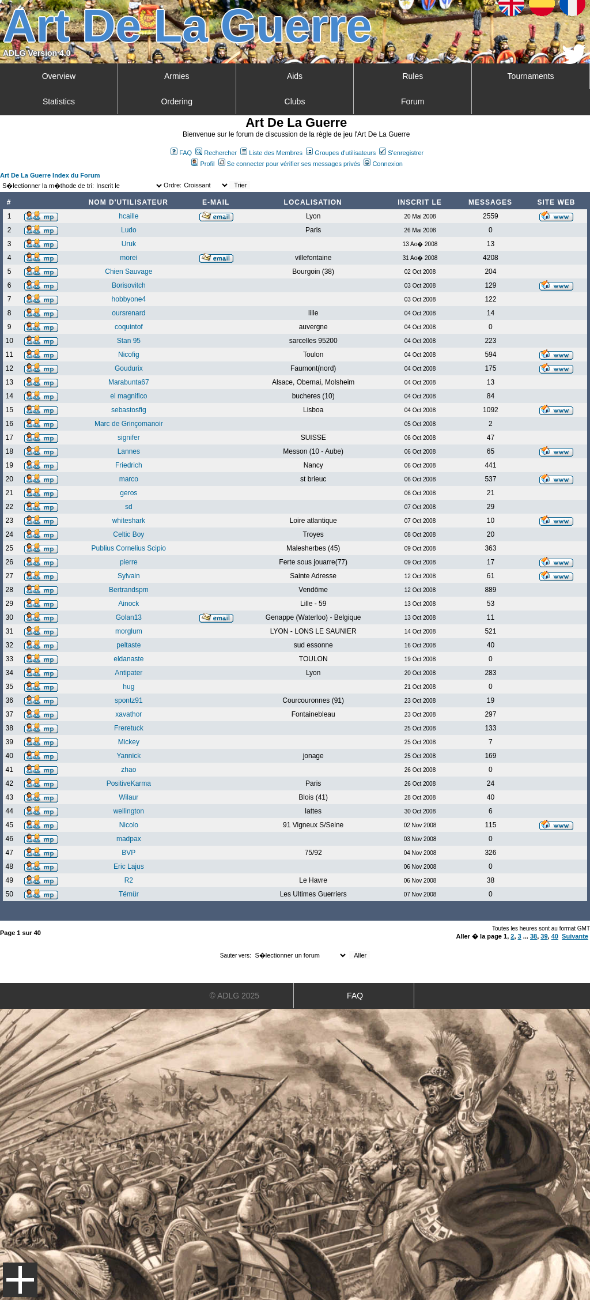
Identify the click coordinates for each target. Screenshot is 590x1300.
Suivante (575, 936)
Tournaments (531, 76)
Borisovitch (129, 285)
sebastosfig (128, 410)
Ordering (176, 101)
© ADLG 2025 (235, 995)
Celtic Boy (128, 534)
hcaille (128, 216)
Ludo (129, 230)
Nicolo (128, 825)
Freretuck (128, 728)
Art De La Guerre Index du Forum (50, 175)
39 (543, 936)
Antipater (128, 673)
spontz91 (129, 700)
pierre (129, 562)
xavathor (128, 714)
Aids (294, 76)
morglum (128, 631)
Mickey (128, 742)
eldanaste (128, 659)
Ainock (128, 604)
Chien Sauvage (128, 271)
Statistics (59, 101)
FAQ (181, 152)
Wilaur (128, 797)
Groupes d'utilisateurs (341, 152)
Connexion (383, 163)
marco (128, 479)
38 (533, 936)
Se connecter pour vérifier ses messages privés (289, 163)
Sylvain (129, 576)
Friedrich (128, 465)
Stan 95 (129, 341)
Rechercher (216, 152)
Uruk (129, 244)
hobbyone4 (129, 299)
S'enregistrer (401, 152)
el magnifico (128, 396)
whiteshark (128, 521)
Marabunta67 (128, 382)
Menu (20, 1280)
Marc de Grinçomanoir (128, 424)
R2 (128, 880)
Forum (412, 101)
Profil (202, 163)
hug (128, 687)
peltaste (128, 645)
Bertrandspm (129, 590)
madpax (128, 839)
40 (554, 936)
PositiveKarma (129, 783)
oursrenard (128, 313)
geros (128, 493)
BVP (128, 853)
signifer (129, 438)
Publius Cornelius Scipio (129, 548)
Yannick (128, 756)
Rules (412, 76)
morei (128, 258)
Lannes (129, 451)
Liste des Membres (271, 152)
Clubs (295, 101)
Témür (129, 894)
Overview (58, 76)
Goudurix (129, 368)
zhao (128, 770)
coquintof (129, 327)
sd (129, 507)
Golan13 (129, 617)
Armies (177, 76)
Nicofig (128, 355)
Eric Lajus (129, 866)
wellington (129, 811)
